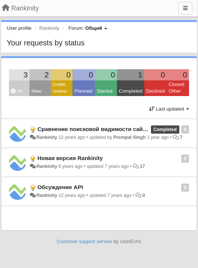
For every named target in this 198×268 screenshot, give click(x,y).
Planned (83, 91)
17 (142, 166)
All (16, 91)
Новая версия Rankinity (70, 158)
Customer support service (84, 241)
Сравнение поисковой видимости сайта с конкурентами (115, 129)
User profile (19, 28)
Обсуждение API (60, 187)
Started (104, 91)
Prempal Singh (130, 137)
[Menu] (185, 8)
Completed (130, 91)
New (36, 91)
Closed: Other (177, 88)
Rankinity (46, 137)
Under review (60, 88)
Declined (155, 91)
